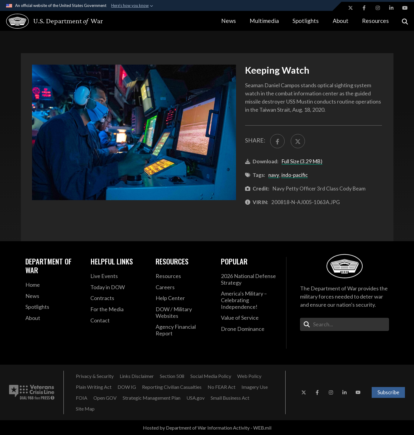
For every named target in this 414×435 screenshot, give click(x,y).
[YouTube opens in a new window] (404, 7)
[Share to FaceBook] (277, 141)
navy (273, 175)
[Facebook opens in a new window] (364, 7)
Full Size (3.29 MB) (302, 161)
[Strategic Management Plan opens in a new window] (151, 397)
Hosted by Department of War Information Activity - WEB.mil (207, 427)
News (228, 20)
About (340, 20)
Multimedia (264, 20)
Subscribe (388, 392)
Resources (375, 20)
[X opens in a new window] (350, 7)
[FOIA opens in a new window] (81, 397)
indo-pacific (294, 175)
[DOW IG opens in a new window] (127, 387)
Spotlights (306, 20)
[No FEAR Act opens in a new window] (221, 387)
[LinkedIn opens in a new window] (391, 7)
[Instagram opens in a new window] (377, 7)
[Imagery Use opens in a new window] (254, 387)
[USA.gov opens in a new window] (195, 397)
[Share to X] (298, 141)
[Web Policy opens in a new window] (249, 376)
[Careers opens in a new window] (184, 287)
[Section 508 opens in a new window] (172, 376)
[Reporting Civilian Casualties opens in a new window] (172, 387)
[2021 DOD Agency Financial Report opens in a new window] (184, 330)
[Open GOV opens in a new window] (105, 397)
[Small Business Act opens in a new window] (230, 397)
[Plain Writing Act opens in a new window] (94, 387)
